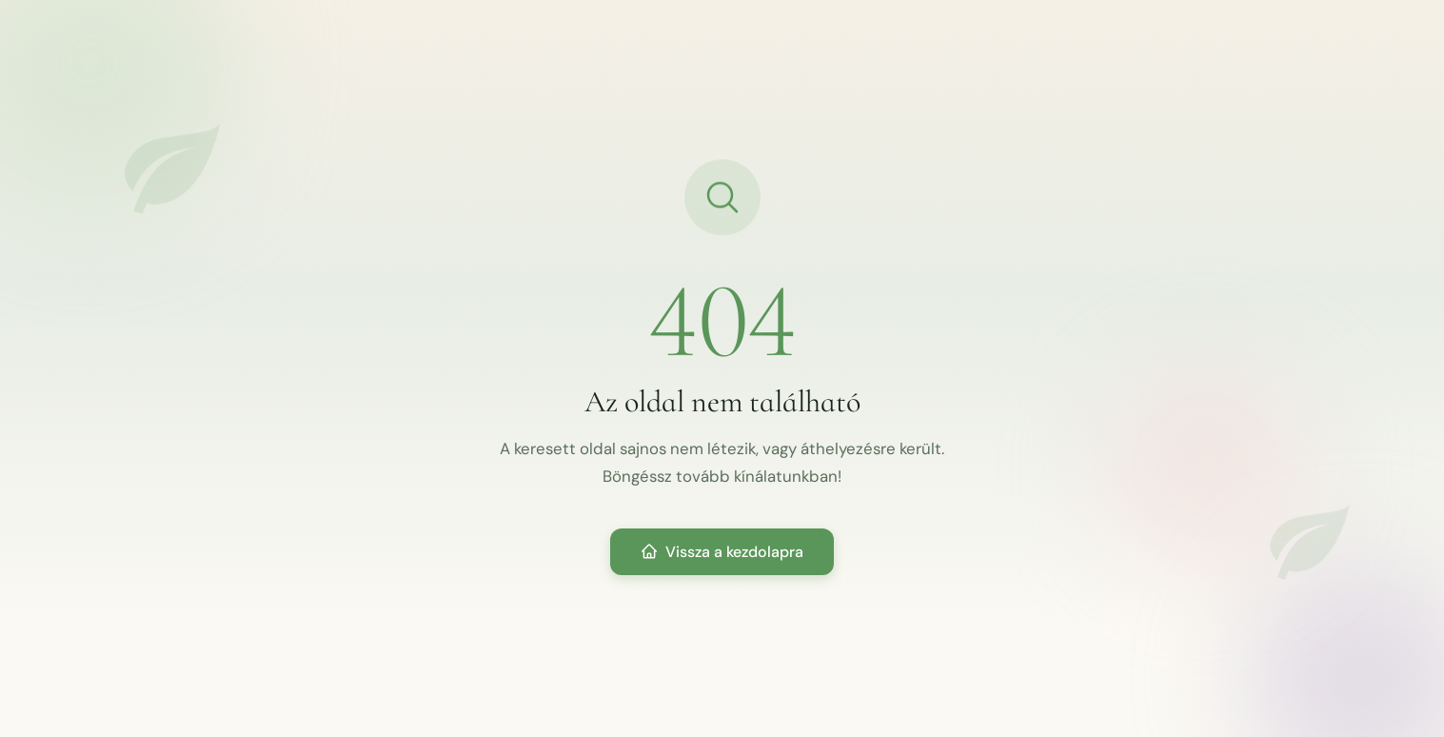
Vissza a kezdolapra (722, 552)
